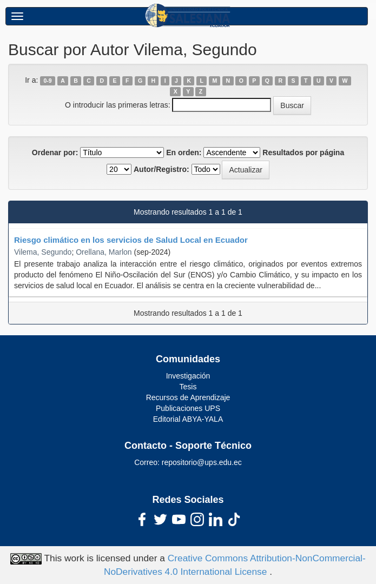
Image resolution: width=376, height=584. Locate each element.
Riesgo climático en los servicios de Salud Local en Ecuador (131, 239)
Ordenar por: (55, 152)
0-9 (48, 80)
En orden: (183, 152)
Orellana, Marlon (104, 252)
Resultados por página (303, 152)
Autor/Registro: (161, 169)
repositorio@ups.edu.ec (202, 462)
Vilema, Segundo (42, 252)
